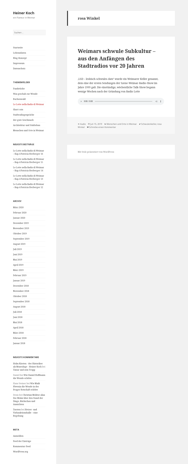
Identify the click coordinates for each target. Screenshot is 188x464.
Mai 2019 (17, 259)
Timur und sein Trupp (24, 369)
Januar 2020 (19, 217)
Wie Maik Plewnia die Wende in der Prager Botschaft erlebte (26, 386)
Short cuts (18, 109)
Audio (83, 124)
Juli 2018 (17, 311)
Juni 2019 (17, 254)
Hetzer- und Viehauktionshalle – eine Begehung (25, 412)
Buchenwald (19, 99)
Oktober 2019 (20, 233)
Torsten (17, 409)
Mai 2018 (17, 322)
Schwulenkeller (148, 124)
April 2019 (18, 264)
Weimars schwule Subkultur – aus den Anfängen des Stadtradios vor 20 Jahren (116, 58)
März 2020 (18, 207)
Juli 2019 (17, 249)
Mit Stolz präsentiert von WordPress (96, 151)
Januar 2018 (19, 343)
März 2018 (18, 332)
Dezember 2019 (21, 223)
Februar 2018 (19, 338)
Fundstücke (19, 88)
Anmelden (18, 435)
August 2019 (19, 244)
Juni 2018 (17, 317)
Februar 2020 (19, 212)
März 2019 (18, 270)
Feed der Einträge (22, 441)
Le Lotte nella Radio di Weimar (28, 104)
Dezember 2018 (21, 285)
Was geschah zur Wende (25, 93)
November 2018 (21, 291)
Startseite (18, 47)
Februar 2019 (19, 275)
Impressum (18, 63)
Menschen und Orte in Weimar (28, 130)
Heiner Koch (23, 12)
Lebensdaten (19, 52)
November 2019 (21, 228)
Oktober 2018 (20, 296)
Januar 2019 (19, 280)
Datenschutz (19, 68)
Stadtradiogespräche (23, 114)
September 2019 (21, 238)
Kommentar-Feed (22, 446)
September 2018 (21, 301)
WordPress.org (20, 451)
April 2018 (18, 327)
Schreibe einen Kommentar (102, 127)
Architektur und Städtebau (26, 125)
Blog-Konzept (20, 58)
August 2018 (19, 306)
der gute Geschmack (23, 120)
